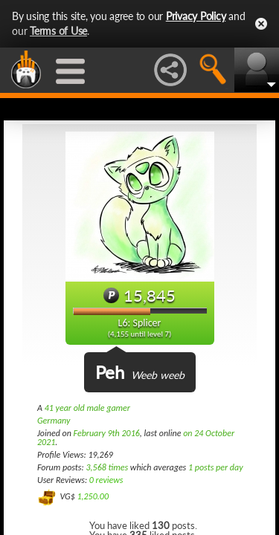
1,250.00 (93, 496)
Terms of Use (58, 31)
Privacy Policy (196, 16)
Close (261, 24)
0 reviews (106, 480)
